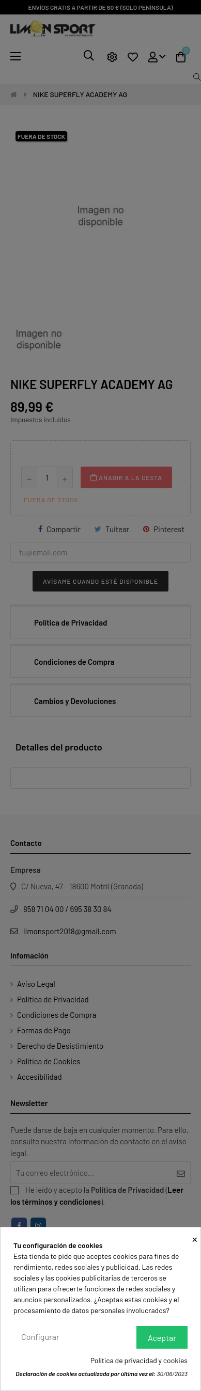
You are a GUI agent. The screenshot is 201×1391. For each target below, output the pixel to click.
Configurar (40, 1336)
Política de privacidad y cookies (139, 1360)
